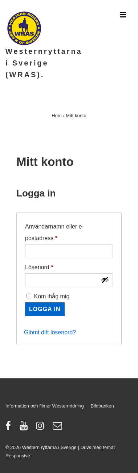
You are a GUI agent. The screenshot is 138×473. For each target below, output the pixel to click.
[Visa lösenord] (105, 280)
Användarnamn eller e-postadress (57, 231)
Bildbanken (102, 406)
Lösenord (55, 266)
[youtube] (25, 428)
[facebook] (9, 428)
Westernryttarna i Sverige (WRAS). (43, 63)
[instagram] (41, 428)
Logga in (45, 309)
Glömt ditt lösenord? (50, 332)
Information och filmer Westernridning (44, 406)
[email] (58, 428)
